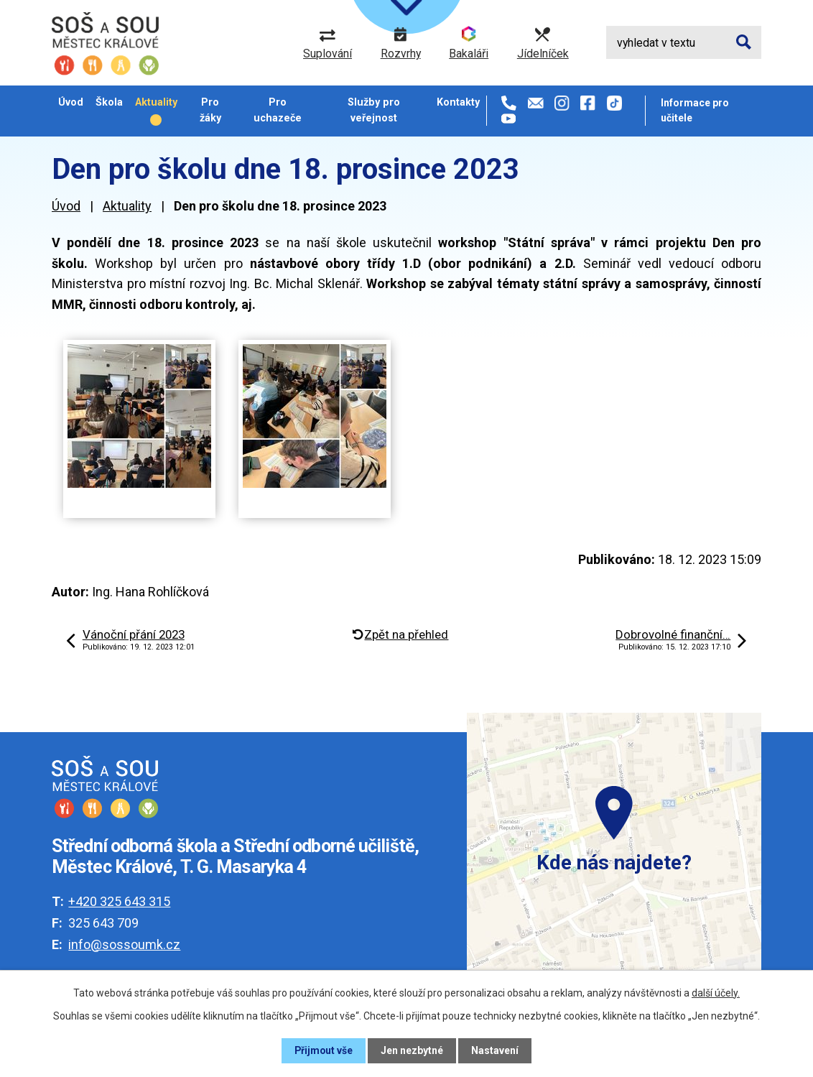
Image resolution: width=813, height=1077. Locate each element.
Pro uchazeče (278, 109)
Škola (109, 102)
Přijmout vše (323, 1050)
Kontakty (458, 102)
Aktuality (156, 102)
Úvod (70, 102)
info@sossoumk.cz (124, 944)
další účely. (716, 993)
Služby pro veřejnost (374, 109)
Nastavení (495, 1050)
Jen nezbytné (412, 1050)
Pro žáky (210, 109)
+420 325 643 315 (119, 901)
